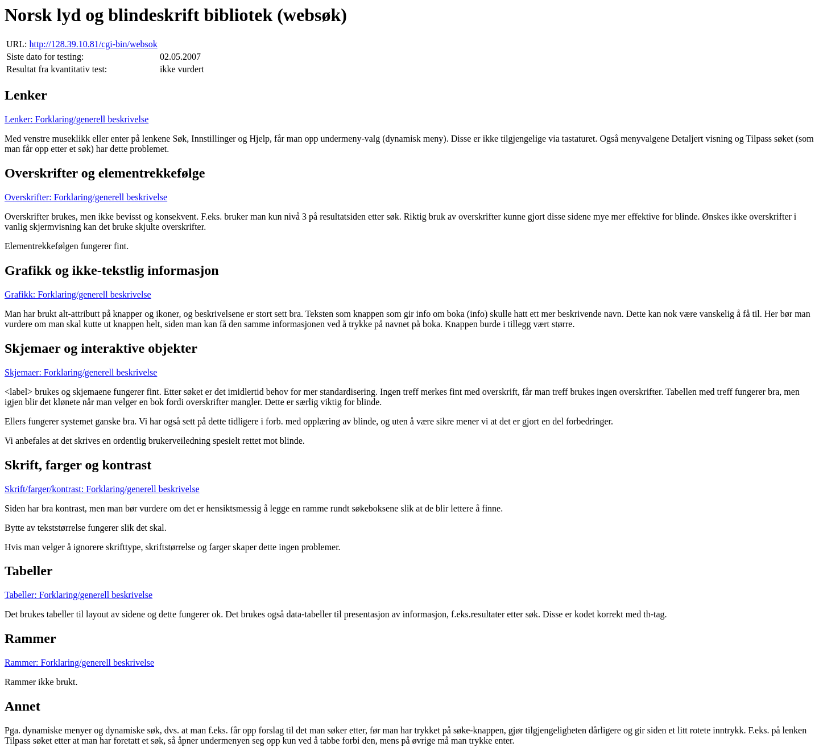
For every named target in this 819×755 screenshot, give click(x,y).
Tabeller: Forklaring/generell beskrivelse (78, 595)
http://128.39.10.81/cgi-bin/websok (93, 44)
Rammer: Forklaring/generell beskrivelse (79, 662)
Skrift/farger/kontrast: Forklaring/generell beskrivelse (102, 489)
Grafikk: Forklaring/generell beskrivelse (78, 294)
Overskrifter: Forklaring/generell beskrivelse (86, 197)
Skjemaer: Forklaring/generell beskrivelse (81, 372)
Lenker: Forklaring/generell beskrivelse (76, 119)
